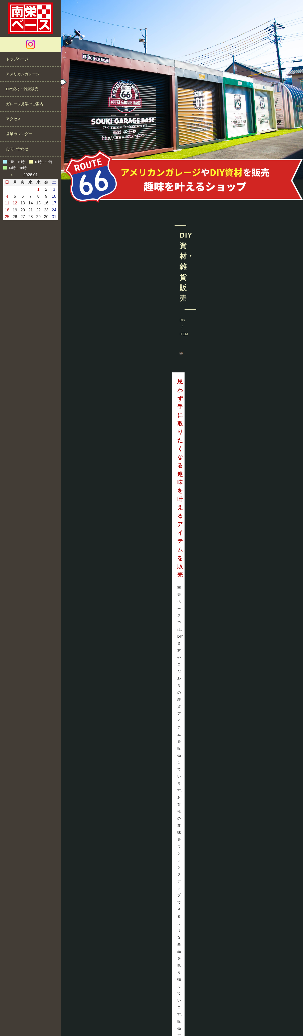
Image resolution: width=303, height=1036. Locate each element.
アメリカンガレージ (23, 74)
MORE (242, 360)
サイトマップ (203, 1017)
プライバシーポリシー (167, 1017)
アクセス (13, 119)
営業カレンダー (19, 134)
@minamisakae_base (182, 669)
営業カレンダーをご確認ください (266, 965)
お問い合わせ (17, 149)
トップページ (17, 59)
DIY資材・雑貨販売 (22, 89)
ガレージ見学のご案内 (24, 104)
